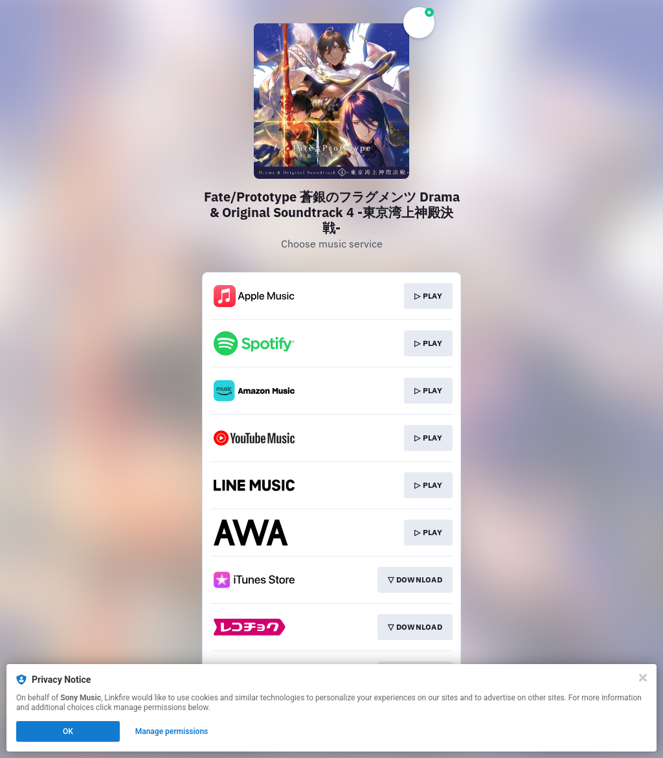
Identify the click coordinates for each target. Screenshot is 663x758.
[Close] (643, 677)
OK (68, 731)
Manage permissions (171, 731)
